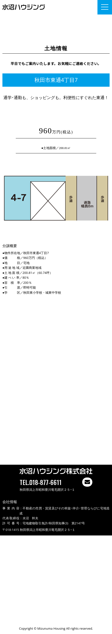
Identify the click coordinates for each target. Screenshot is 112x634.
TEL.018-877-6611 (41, 482)
